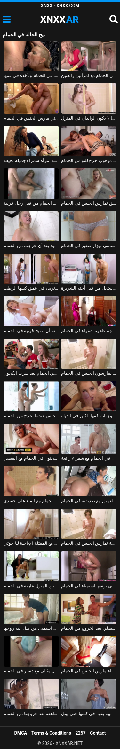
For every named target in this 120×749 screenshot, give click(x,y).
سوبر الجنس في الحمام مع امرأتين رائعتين (88, 75)
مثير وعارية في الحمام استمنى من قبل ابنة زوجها (31, 628)
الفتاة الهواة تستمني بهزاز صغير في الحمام (88, 245)
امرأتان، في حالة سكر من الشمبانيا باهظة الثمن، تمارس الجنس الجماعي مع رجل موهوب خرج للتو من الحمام (88, 160)
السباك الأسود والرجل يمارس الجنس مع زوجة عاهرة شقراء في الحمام (88, 330)
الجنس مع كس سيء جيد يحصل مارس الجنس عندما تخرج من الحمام (31, 415)
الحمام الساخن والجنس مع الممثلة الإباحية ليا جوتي (31, 543)
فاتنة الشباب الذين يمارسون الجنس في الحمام (88, 373)
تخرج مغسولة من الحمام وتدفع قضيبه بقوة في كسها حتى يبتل (88, 713)
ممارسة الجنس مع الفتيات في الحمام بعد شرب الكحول (31, 373)
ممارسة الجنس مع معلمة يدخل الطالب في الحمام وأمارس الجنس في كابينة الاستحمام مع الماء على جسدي (31, 500)
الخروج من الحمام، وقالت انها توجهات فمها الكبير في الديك (88, 415)
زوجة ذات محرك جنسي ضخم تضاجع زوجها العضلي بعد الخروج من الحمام (88, 628)
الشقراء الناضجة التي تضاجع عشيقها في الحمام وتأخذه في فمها (31, 75)
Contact (98, 733)
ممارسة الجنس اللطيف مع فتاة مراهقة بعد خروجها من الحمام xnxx (31, 713)
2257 (81, 733)
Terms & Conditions (51, 733)
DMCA (20, 733)
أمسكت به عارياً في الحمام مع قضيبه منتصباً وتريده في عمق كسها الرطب (31, 288)
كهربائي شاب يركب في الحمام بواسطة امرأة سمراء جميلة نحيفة (31, 160)
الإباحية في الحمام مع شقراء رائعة (88, 458)
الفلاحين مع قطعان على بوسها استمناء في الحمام (88, 585)
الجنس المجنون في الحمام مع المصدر (31, 458)
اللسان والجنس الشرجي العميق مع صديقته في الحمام (88, 500)
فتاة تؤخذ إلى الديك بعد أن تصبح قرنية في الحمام (31, 330)
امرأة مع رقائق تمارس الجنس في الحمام (88, 203)
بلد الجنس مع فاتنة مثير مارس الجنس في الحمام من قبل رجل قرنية (31, 203)
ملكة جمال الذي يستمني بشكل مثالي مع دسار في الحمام (31, 670)
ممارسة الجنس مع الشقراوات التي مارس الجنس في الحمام (31, 118)
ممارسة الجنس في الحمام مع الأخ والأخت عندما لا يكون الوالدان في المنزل (88, 118)
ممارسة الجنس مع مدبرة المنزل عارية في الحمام (31, 585)
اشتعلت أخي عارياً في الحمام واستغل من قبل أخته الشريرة (88, 288)
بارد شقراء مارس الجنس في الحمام (88, 670)
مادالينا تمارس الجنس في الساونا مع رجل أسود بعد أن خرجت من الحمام (31, 245)
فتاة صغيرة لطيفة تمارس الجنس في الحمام (88, 543)
